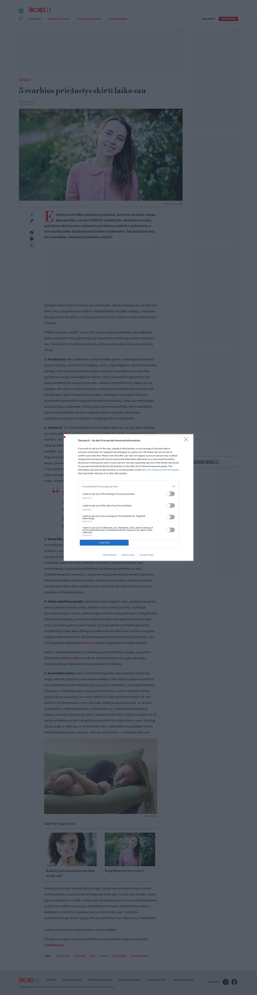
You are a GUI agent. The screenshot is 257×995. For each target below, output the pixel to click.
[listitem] (128, 486)
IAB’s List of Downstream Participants (160, 469)
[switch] (170, 494)
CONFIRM (104, 542)
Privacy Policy (147, 554)
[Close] (187, 440)
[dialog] (129, 497)
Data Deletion (110, 554)
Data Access (128, 554)
